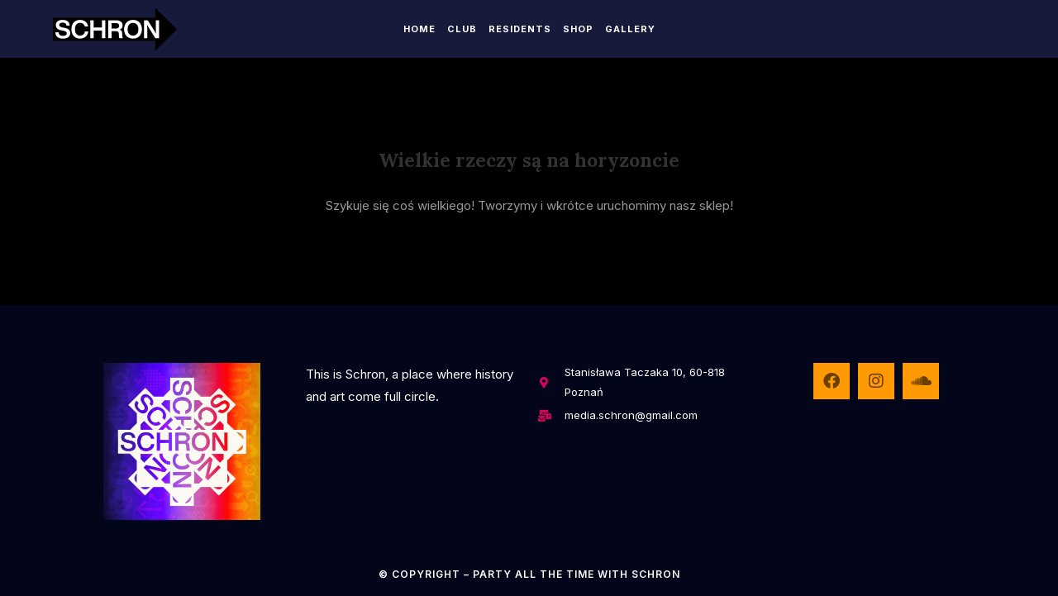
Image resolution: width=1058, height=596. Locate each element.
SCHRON (655, 574)
